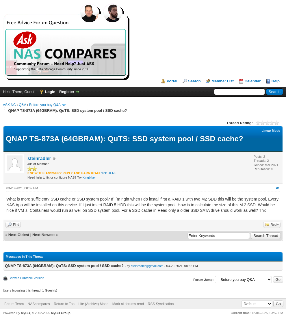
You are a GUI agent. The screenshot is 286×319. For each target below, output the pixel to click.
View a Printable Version (27, 278)
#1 (278, 188)
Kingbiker (89, 177)
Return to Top (64, 304)
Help (276, 81)
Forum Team (14, 304)
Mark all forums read (128, 304)
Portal (172, 81)
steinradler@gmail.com (147, 266)
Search (194, 81)
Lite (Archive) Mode (93, 304)
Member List (222, 81)
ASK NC (9, 105)
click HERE (108, 173)
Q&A (22, 105)
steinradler (39, 158)
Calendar (253, 81)
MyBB (25, 313)
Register (66, 92)
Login (50, 92)
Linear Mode (270, 130)
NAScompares (38, 304)
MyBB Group (60, 313)
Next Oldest (18, 235)
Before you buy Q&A (45, 105)
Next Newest (43, 235)
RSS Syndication (161, 304)
